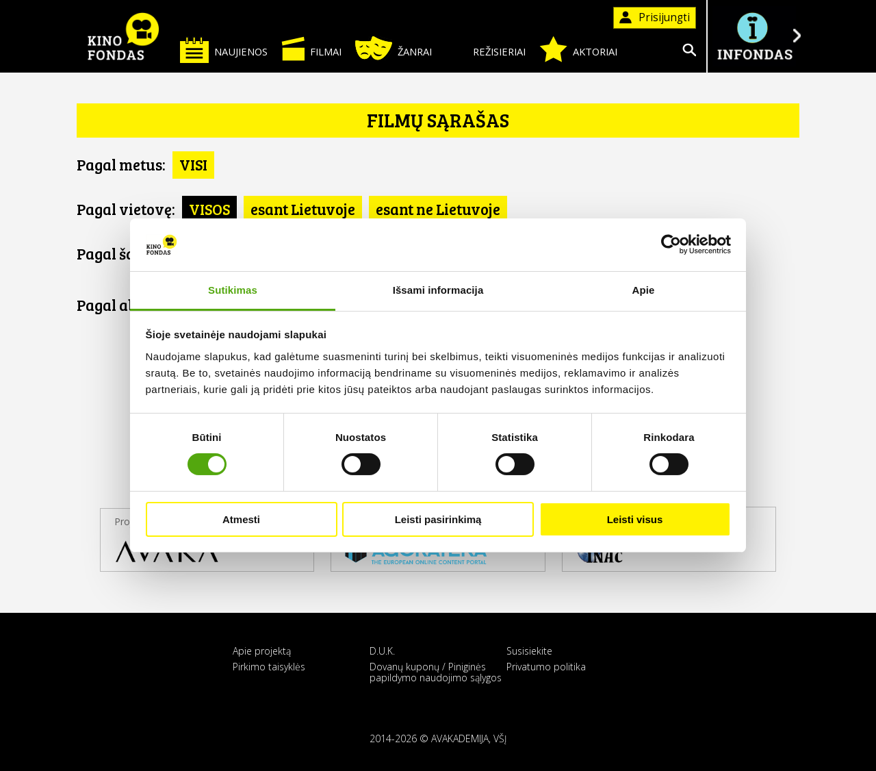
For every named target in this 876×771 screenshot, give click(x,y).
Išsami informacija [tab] (438, 290)
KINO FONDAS (123, 36)
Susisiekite (529, 650)
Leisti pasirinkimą (438, 519)
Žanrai (393, 48)
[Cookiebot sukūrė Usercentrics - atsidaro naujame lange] (671, 244)
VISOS (209, 209)
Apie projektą (262, 650)
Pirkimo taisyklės (269, 666)
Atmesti (241, 519)
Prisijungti (654, 17)
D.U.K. (382, 650)
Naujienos (224, 49)
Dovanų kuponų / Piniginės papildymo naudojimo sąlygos (436, 671)
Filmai (311, 48)
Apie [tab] (643, 290)
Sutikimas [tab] (232, 290)
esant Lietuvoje (302, 209)
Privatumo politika (546, 666)
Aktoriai (578, 49)
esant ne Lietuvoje (438, 209)
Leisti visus (635, 519)
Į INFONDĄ (754, 36)
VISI (193, 164)
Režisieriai (486, 49)
